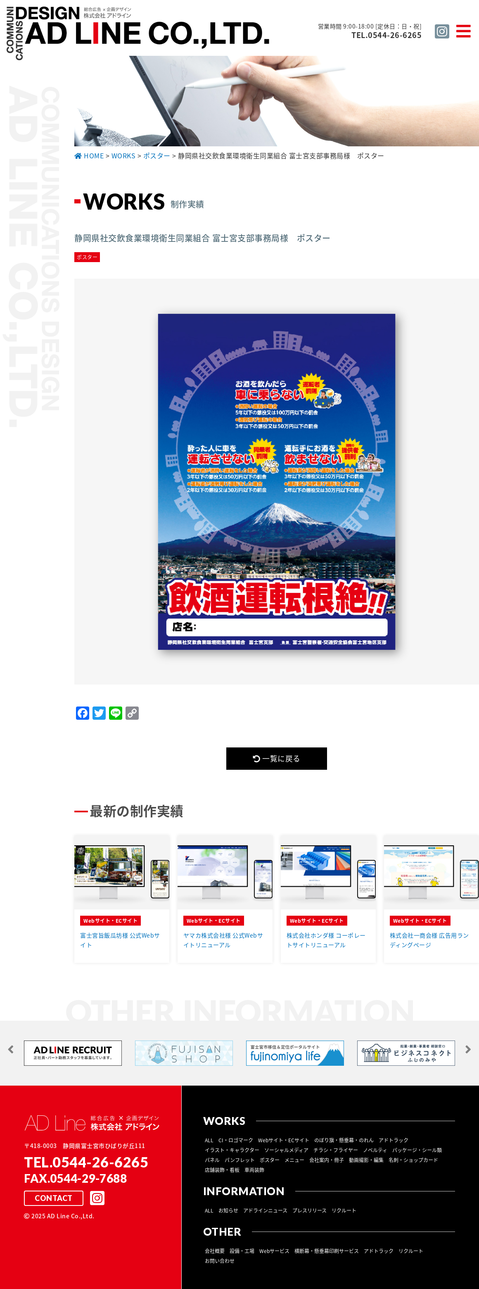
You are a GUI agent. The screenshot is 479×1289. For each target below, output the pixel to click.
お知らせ (228, 1210)
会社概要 (215, 1250)
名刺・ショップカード (413, 1159)
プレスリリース (309, 1210)
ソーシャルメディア (286, 1149)
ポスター (270, 1159)
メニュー (294, 1159)
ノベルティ (375, 1149)
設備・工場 (242, 1250)
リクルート (344, 1210)
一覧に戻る (277, 758)
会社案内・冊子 (326, 1159)
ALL (209, 1139)
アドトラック (393, 1139)
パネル (212, 1159)
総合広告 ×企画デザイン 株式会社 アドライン (139, 34)
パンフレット (240, 1159)
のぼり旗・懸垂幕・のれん (344, 1139)
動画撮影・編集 (366, 1159)
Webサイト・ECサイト (283, 1139)
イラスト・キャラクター (232, 1149)
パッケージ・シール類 (417, 1149)
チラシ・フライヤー (335, 1149)
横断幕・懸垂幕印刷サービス (326, 1250)
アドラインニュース (265, 1210)
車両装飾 (254, 1169)
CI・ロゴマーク (235, 1139)
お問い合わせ (220, 1260)
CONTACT (54, 1198)
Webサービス (274, 1250)
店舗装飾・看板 (222, 1169)
